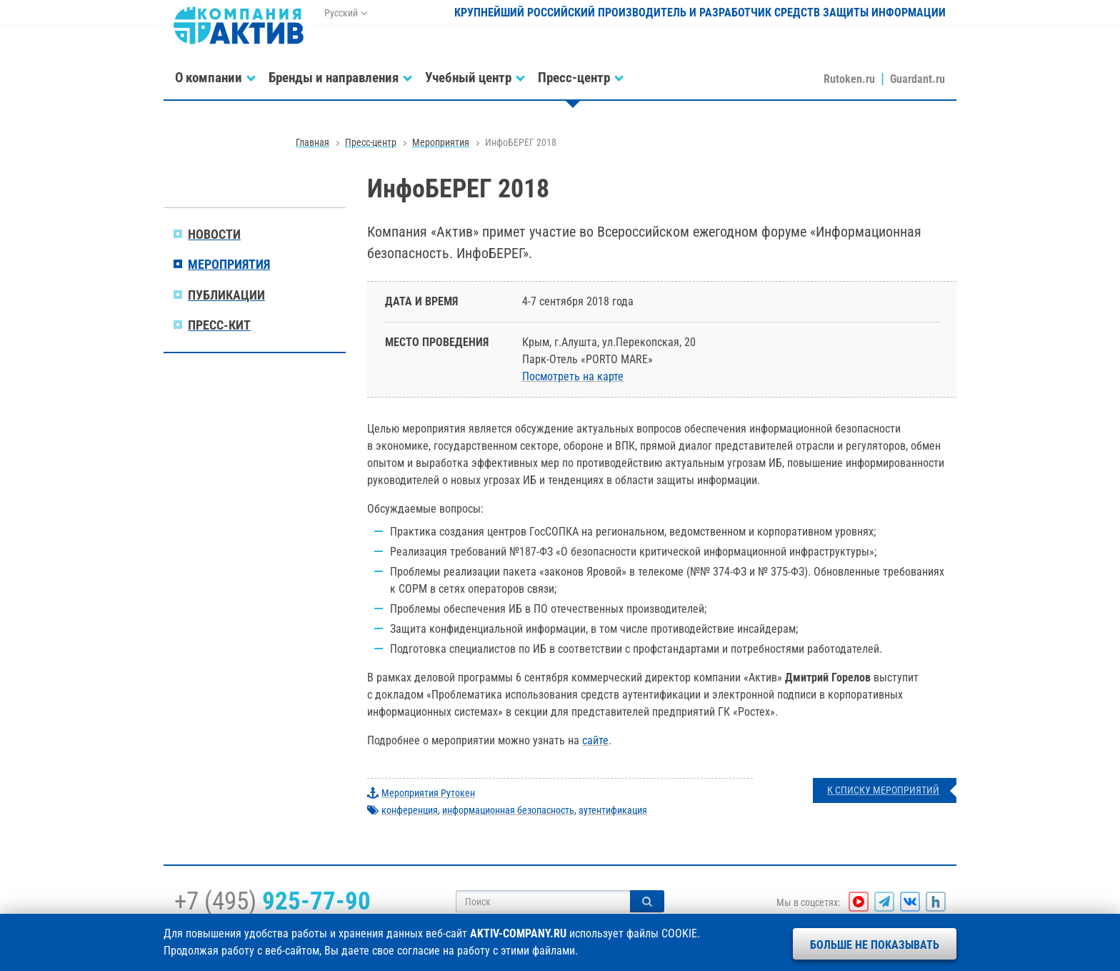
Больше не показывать (874, 945)
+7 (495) (272, 901)
